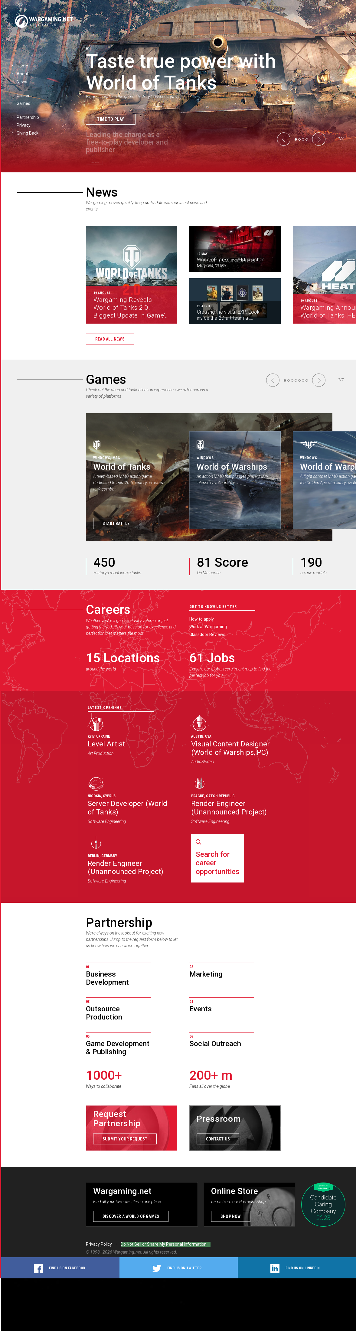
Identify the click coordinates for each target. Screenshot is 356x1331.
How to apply (201, 619)
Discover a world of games (131, 1217)
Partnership (119, 922)
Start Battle (116, 523)
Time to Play (110, 118)
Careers (108, 609)
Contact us (218, 1139)
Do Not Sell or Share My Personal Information (164, 1245)
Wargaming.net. (128, 1253)
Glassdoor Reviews (207, 634)
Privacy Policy (99, 1245)
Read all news (110, 339)
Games (106, 379)
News (102, 192)
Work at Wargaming (208, 626)
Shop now (230, 1217)
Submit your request (125, 1139)
